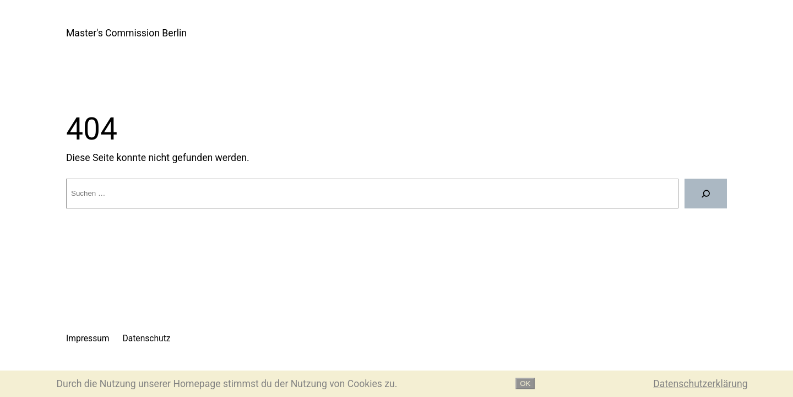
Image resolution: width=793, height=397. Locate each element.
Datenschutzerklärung (700, 383)
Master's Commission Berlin (126, 33)
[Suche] (706, 193)
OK (525, 383)
